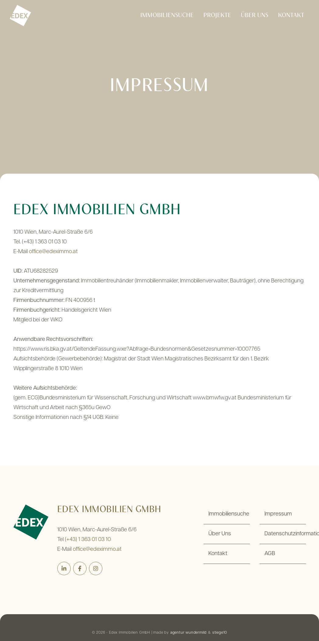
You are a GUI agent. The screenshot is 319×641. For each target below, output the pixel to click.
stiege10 (219, 633)
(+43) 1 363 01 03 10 (88, 540)
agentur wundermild (188, 633)
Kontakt (291, 15)
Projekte (217, 15)
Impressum (278, 514)
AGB (269, 554)
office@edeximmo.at (53, 252)
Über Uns (254, 15)
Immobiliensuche (167, 15)
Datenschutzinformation (285, 534)
